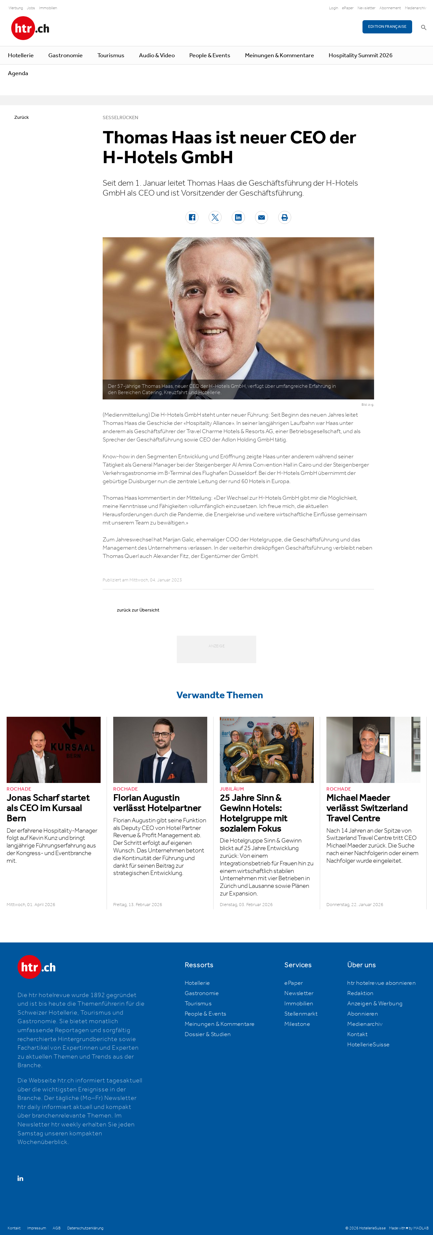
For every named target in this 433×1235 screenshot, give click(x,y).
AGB (57, 1228)
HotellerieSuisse (368, 1044)
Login (333, 8)
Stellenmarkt (300, 1014)
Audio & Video (157, 55)
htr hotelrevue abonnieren (381, 983)
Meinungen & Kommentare (279, 55)
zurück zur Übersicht (138, 610)
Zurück (21, 117)
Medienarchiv (415, 8)
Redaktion (360, 993)
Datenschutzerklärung (85, 1228)
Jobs (31, 8)
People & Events (209, 55)
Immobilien (48, 8)
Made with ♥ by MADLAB (409, 1228)
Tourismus (110, 55)
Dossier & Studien (208, 1034)
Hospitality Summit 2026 (361, 55)
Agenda (18, 73)
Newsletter (366, 8)
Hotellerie (21, 55)
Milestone (297, 1024)
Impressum (36, 1228)
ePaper (348, 8)
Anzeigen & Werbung (375, 1003)
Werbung (16, 8)
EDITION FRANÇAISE (387, 26)
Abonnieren (362, 1014)
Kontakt (357, 1034)
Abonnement (390, 8)
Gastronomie (65, 55)
